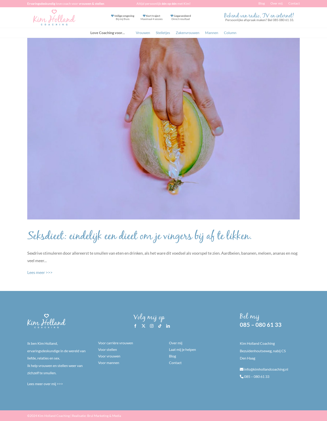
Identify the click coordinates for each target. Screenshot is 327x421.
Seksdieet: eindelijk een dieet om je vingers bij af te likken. (139, 237)
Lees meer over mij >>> (45, 384)
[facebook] (135, 326)
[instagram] (152, 326)
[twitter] (143, 326)
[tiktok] (160, 326)
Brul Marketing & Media (104, 416)
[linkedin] (168, 326)
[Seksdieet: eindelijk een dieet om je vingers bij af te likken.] (163, 128)
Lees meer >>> (39, 272)
